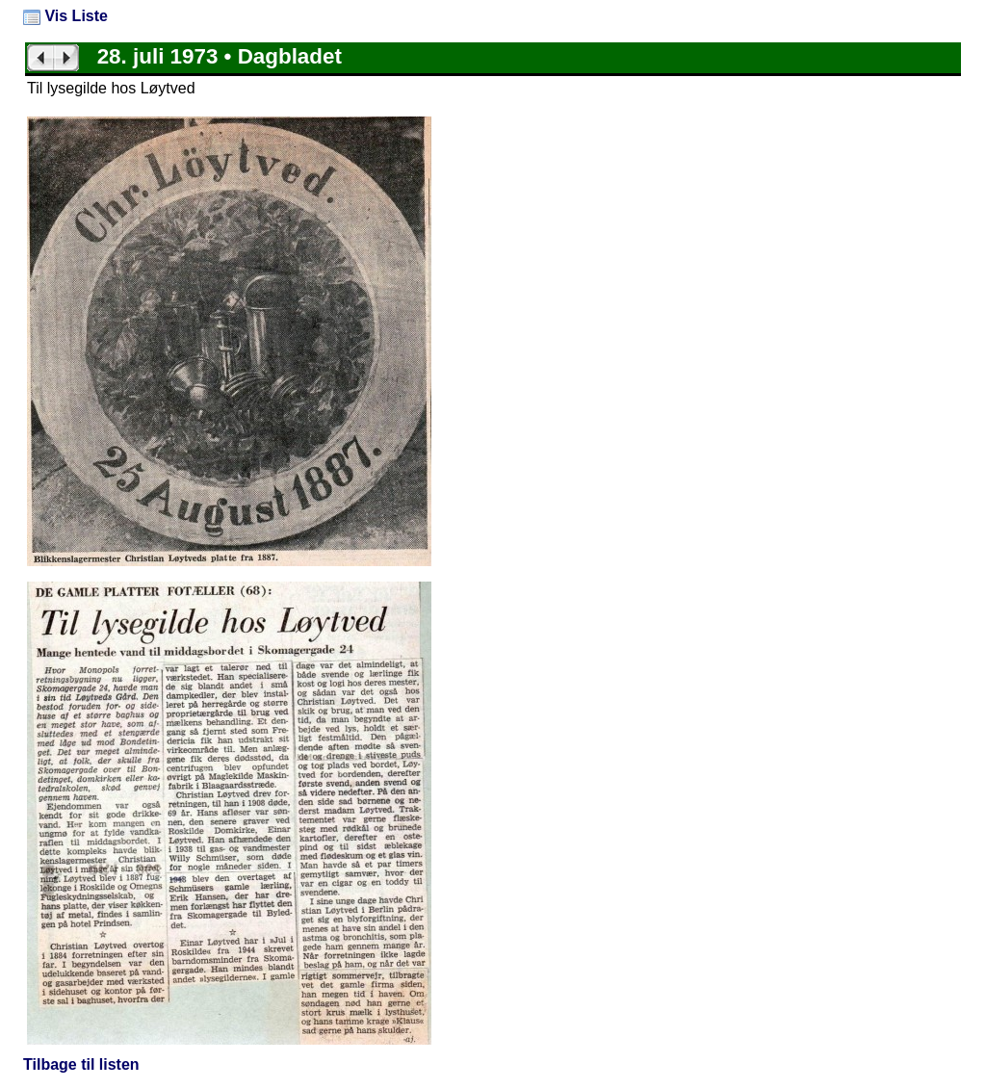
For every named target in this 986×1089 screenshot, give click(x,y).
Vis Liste (65, 16)
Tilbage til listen (81, 1064)
